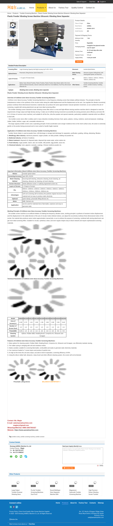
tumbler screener (40, 436)
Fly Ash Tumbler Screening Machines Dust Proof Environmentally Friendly (37, 494)
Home (31, 8)
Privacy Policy (13, 511)
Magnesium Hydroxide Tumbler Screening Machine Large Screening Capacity (75, 494)
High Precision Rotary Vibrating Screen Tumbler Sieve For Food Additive (93, 494)
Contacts (93, 503)
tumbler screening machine (28, 436)
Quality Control (77, 8)
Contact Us (90, 8)
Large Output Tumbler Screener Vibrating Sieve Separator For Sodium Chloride (17, 494)
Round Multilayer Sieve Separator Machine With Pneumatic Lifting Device (55, 494)
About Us (52, 8)
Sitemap (101, 503)
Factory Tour (63, 8)
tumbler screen (16, 436)
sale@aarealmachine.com (96, 517)
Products (40, 8)
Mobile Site (13, 519)
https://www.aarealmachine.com (26, 430)
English (103, 1)
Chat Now (92, 1)
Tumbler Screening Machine (28, 13)
